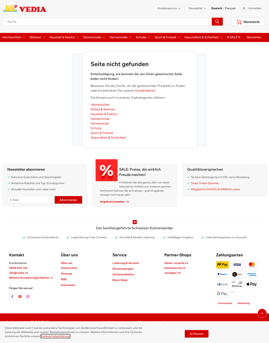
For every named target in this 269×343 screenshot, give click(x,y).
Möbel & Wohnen (103, 109)
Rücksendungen (122, 268)
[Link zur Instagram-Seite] (28, 296)
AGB (64, 279)
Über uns (66, 263)
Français (230, 8)
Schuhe (96, 128)
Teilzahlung (243, 303)
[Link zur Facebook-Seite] (13, 296)
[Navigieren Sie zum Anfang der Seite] (262, 313)
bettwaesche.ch (174, 268)
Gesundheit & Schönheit (108, 137)
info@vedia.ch (18, 273)
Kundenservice (169, 8)
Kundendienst (145, 90)
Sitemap (66, 273)
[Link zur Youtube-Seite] (21, 296)
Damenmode (100, 119)
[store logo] (24, 8)
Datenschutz (69, 268)
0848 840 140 (18, 268)
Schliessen (197, 334)
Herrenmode (100, 123)
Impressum (68, 285)
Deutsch (216, 8)
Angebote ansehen (114, 201)
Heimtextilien (100, 104)
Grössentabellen (123, 274)
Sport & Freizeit (102, 133)
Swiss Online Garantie (205, 183)
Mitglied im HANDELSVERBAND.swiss (215, 189)
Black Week (120, 280)
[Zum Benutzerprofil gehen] (251, 8)
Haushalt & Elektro (104, 114)
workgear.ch (172, 273)
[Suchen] (217, 21)
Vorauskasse (225, 303)
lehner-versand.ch (176, 263)
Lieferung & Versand (125, 263)
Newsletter (198, 8)
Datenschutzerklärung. (55, 336)
